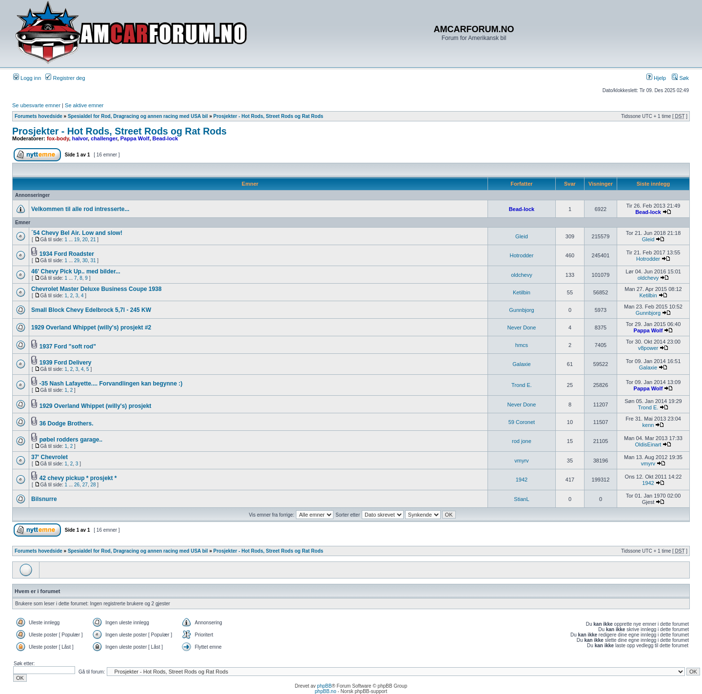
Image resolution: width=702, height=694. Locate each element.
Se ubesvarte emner (36, 105)
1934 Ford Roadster (66, 254)
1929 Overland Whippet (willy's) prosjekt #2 (91, 327)
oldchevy (521, 275)
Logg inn (27, 78)
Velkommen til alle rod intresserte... (80, 209)
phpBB (324, 686)
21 (93, 239)
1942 (521, 479)
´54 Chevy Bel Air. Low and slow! (76, 233)
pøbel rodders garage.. (70, 439)
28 (93, 484)
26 (76, 484)
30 (85, 260)
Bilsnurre (44, 499)
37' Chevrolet (49, 457)
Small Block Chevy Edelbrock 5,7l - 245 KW (91, 310)
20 (85, 239)
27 (85, 484)
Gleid (521, 236)
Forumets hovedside (38, 116)
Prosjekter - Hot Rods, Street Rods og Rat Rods (269, 116)
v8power (648, 348)
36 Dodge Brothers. (66, 423)
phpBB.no (325, 691)
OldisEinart (648, 444)
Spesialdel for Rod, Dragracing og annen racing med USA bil (138, 116)
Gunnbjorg (521, 310)
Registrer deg (65, 78)
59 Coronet (521, 422)
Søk (680, 78)
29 (76, 260)
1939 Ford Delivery (65, 362)
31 (93, 260)
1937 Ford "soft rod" (67, 346)
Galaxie (521, 364)
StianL (521, 499)
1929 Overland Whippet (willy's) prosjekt (95, 406)
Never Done (521, 327)
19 (76, 239)
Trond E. (521, 385)
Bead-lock (165, 138)
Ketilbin (521, 292)
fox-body (58, 138)
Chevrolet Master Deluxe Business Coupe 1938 (96, 289)
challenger (104, 138)
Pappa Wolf (135, 138)
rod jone (521, 441)
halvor (80, 138)
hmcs (521, 345)
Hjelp (656, 78)
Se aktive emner (84, 105)
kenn (648, 425)
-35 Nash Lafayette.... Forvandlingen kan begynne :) (110, 383)
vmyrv (521, 460)
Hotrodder (521, 255)
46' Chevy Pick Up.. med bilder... (75, 271)
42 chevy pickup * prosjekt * (78, 478)
